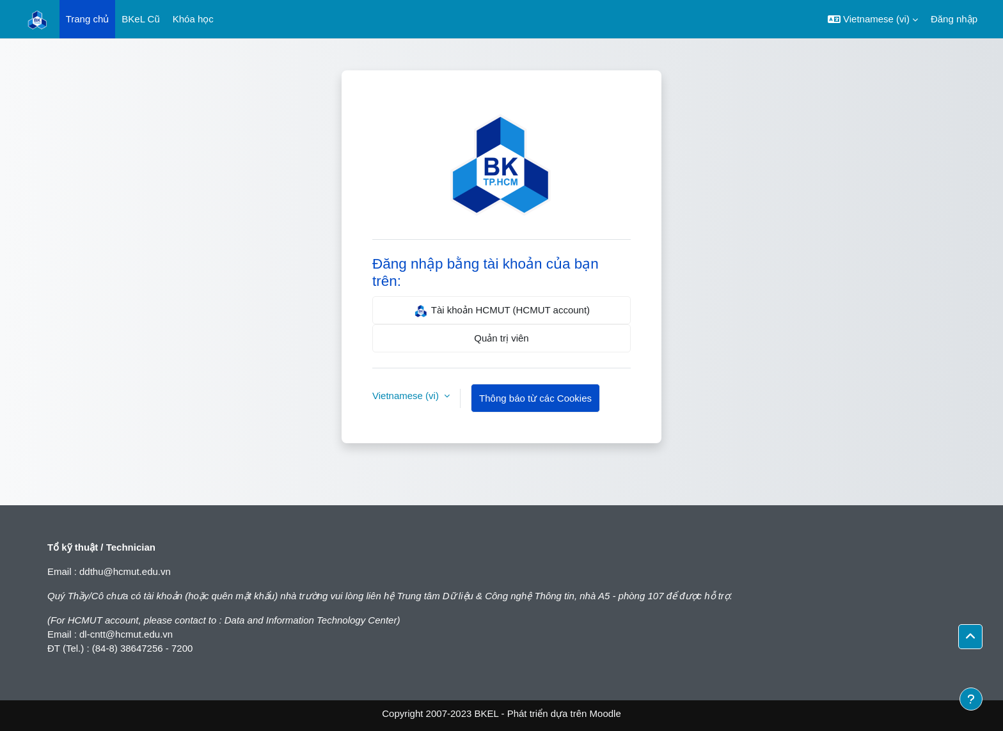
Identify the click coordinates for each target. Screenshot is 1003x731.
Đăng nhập (954, 18)
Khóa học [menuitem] (193, 18)
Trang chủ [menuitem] (87, 18)
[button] (873, 19)
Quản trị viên (501, 338)
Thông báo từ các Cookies (535, 398)
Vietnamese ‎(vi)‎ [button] (406, 395)
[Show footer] (971, 699)
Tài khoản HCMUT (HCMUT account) (501, 310)
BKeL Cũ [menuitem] (140, 18)
